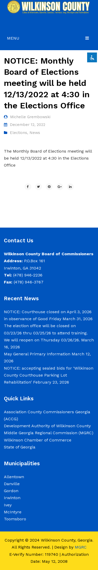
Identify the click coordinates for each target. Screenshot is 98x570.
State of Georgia (19, 447)
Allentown (14, 476)
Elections (18, 132)
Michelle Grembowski (30, 117)
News (34, 132)
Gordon (11, 490)
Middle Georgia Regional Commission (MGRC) (48, 432)
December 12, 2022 (27, 124)
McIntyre (12, 511)
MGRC (81, 547)
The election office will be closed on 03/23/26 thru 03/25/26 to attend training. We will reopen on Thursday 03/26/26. (46, 332)
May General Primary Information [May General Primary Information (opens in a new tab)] (37, 353)
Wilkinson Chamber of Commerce (38, 440)
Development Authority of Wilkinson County (47, 425)
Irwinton (12, 497)
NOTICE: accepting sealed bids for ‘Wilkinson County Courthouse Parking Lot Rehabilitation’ (48, 375)
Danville (12, 483)
